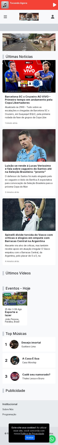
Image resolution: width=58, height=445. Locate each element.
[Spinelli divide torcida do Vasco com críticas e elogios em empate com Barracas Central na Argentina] (29, 231)
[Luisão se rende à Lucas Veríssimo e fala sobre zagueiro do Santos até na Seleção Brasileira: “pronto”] (29, 162)
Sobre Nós (7, 409)
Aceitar (29, 437)
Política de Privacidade (32, 433)
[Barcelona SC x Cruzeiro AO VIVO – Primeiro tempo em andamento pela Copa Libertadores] (29, 93)
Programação (9, 414)
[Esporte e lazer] (14, 309)
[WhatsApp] (52, 439)
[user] (52, 16)
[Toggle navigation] (5, 16)
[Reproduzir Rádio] (54, 5)
